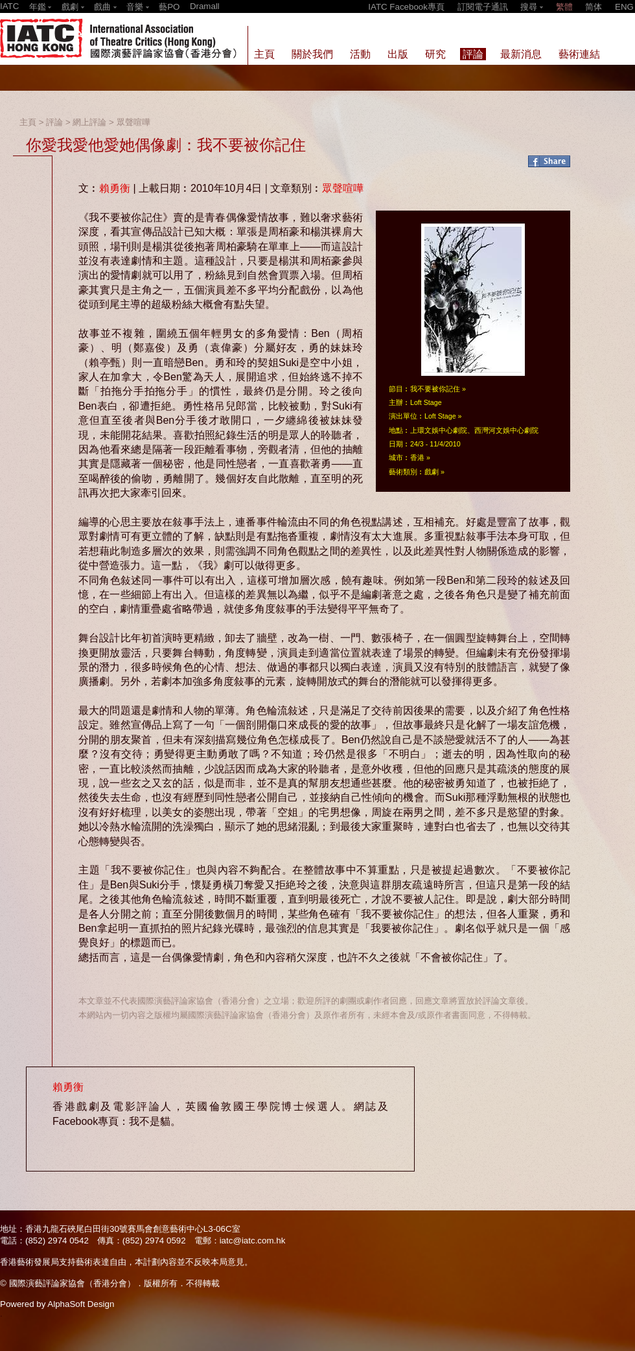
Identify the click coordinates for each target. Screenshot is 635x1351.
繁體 (564, 7)
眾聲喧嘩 (133, 122)
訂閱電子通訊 (482, 7)
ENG (624, 7)
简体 (593, 7)
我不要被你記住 (435, 389)
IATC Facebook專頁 (406, 7)
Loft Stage (440, 416)
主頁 (27, 122)
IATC (9, 6)
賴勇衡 (114, 188)
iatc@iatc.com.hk (253, 1240)
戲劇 (431, 472)
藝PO (169, 7)
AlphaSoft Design (80, 1304)
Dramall (205, 6)
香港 (417, 457)
